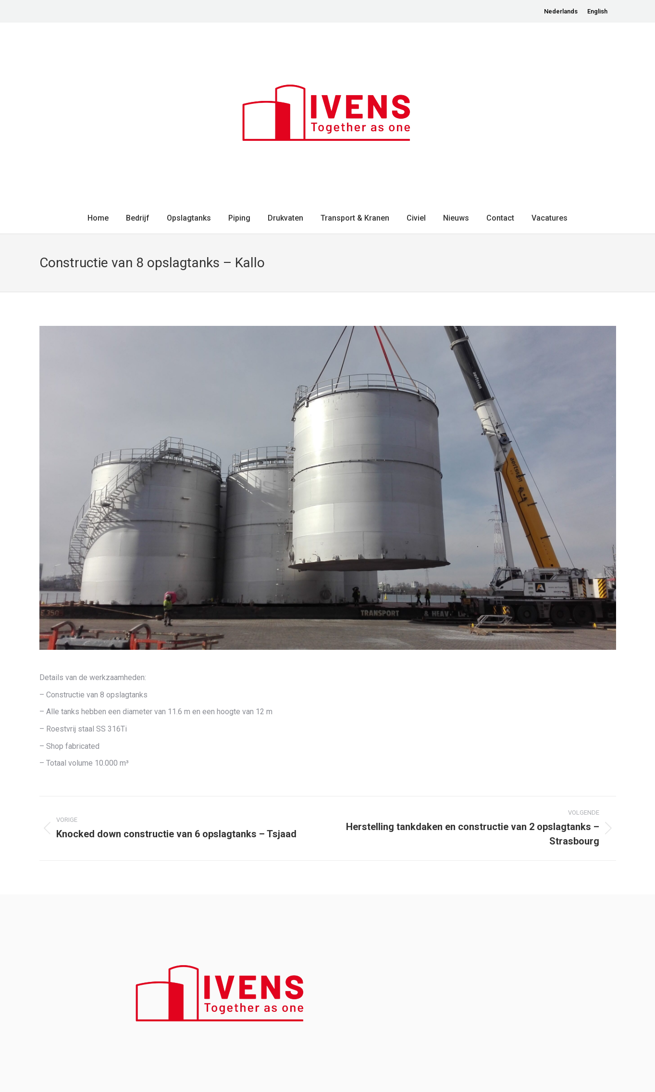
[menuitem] (560, 11)
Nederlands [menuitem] (561, 11)
